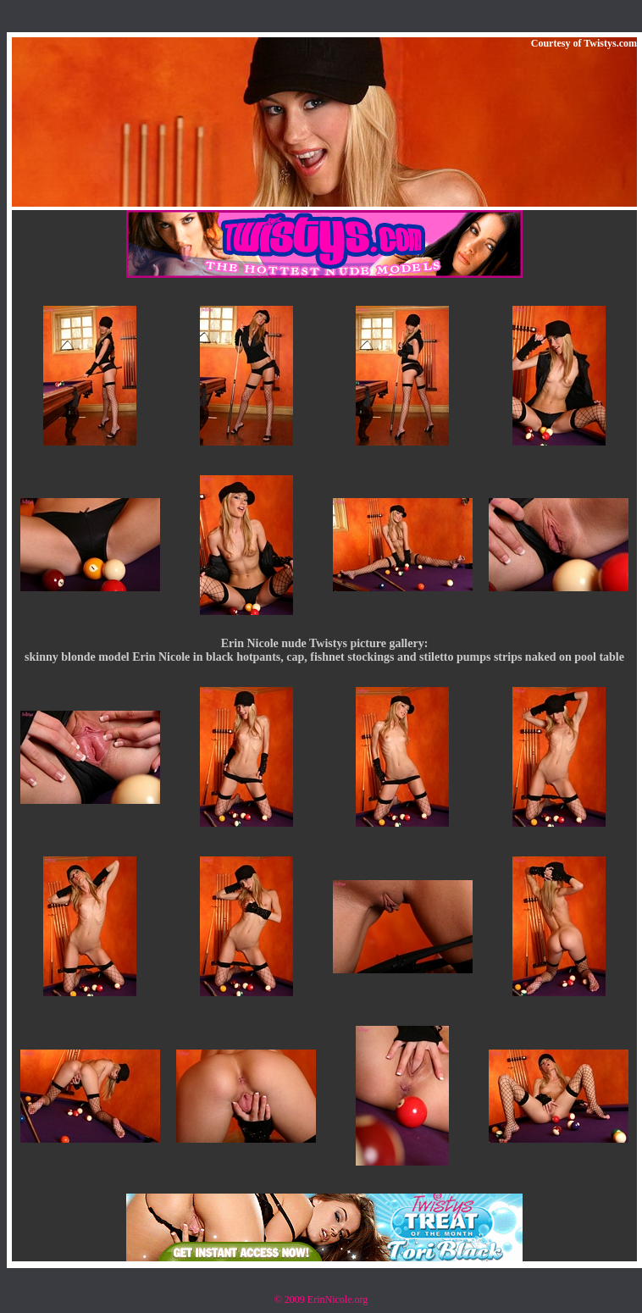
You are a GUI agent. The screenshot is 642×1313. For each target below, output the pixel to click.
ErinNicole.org (337, 1299)
